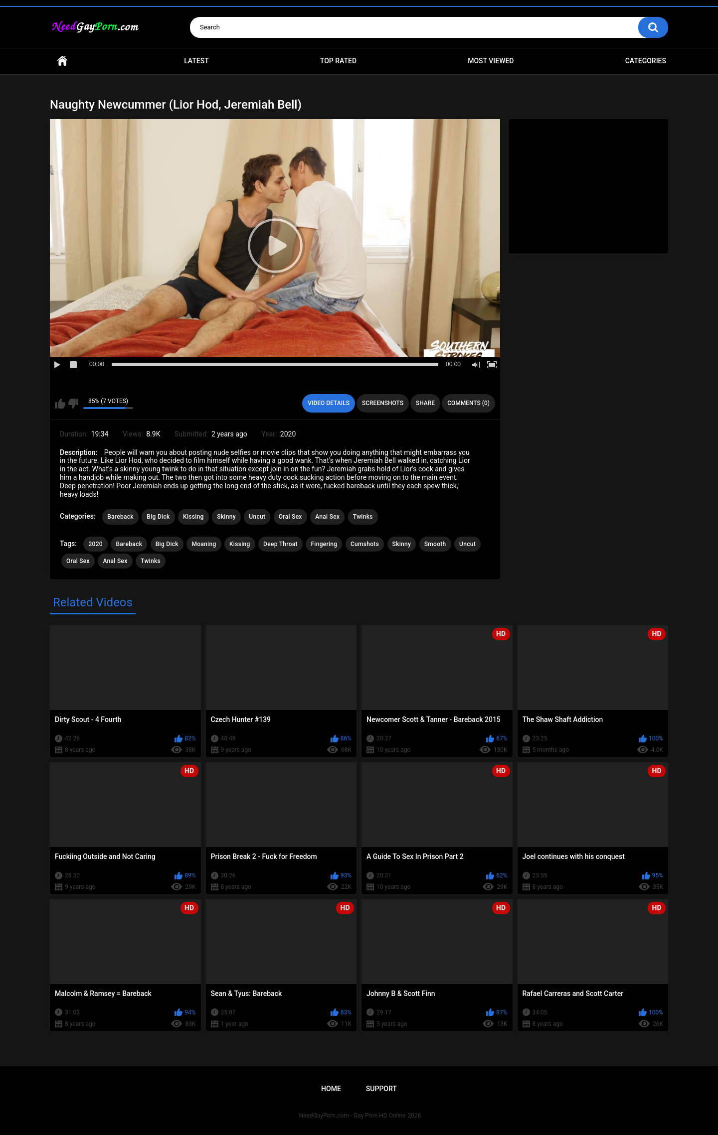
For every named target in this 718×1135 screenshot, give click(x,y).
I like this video (60, 404)
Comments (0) (468, 403)
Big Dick (158, 516)
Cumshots (365, 544)
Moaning (203, 544)
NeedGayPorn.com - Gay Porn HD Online (352, 1115)
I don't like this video (73, 404)
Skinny (226, 516)
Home (62, 61)
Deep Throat (280, 544)
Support (381, 1089)
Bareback (120, 516)
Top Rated (338, 61)
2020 (95, 544)
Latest (196, 61)
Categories (645, 61)
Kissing (193, 516)
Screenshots (382, 403)
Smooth (435, 544)
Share (425, 403)
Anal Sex (327, 516)
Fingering (324, 544)
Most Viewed (491, 61)
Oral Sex (290, 516)
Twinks (363, 516)
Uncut (257, 516)
